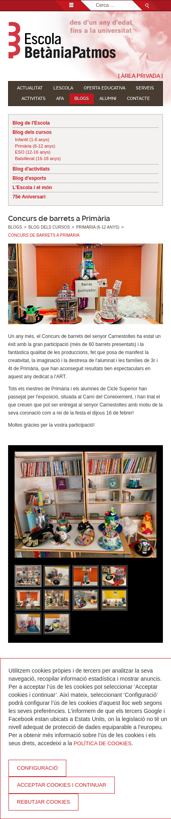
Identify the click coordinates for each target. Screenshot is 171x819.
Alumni (107, 98)
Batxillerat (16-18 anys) (38, 158)
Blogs (81, 98)
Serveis (145, 88)
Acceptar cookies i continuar (61, 785)
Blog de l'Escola (31, 123)
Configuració (37, 768)
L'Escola (63, 88)
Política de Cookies (102, 743)
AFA (60, 98)
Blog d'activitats (31, 169)
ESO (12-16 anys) (33, 152)
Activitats (33, 98)
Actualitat (30, 88)
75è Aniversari (29, 197)
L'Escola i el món (32, 187)
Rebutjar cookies (43, 802)
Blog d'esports (29, 178)
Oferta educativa (104, 88)
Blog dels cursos (32, 132)
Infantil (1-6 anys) (32, 139)
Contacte (138, 98)
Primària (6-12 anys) (35, 146)
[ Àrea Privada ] (140, 76)
